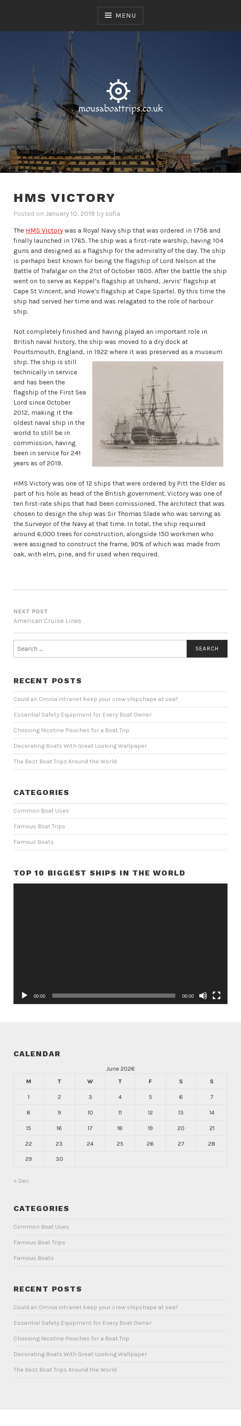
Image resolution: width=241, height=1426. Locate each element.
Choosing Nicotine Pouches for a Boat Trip (71, 730)
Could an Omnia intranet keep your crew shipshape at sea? (95, 699)
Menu (125, 15)
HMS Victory (44, 230)
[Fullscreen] (216, 995)
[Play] (24, 995)
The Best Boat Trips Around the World (65, 761)
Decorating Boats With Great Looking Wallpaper (80, 745)
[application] (120, 944)
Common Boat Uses (41, 810)
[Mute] (203, 995)
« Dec (21, 1180)
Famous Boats (33, 842)
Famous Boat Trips (39, 826)
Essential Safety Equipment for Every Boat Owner (82, 714)
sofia (112, 213)
